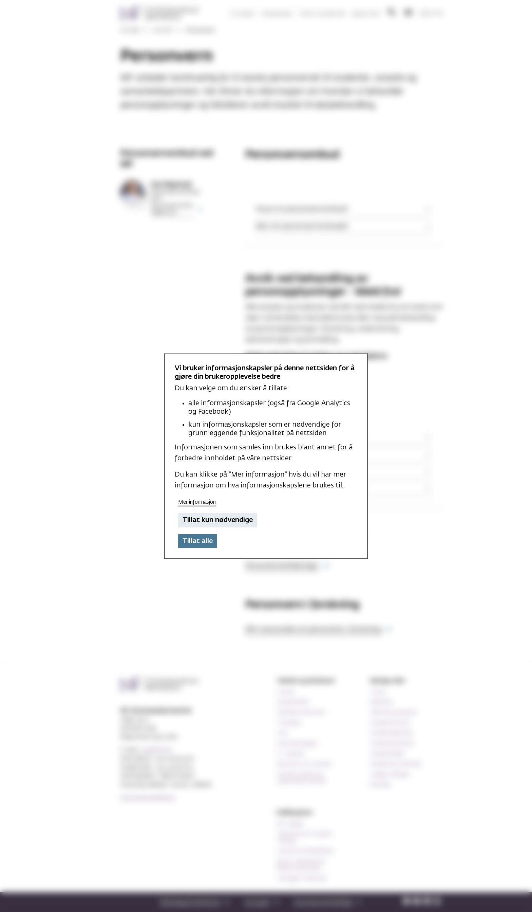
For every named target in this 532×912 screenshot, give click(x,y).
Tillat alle (198, 541)
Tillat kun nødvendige (218, 520)
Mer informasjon (197, 501)
